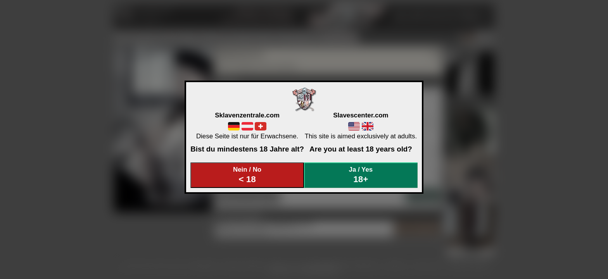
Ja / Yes (361, 175)
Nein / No (247, 175)
